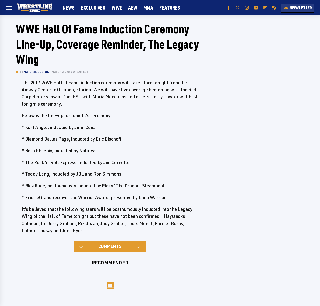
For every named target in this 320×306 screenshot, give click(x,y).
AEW (132, 7)
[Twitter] (237, 8)
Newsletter (298, 7)
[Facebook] (228, 8)
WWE (117, 7)
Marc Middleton (37, 72)
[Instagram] (247, 8)
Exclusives (93, 7)
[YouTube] (256, 8)
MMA (148, 7)
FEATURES (169, 7)
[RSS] (274, 8)
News (69, 7)
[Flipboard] (265, 8)
